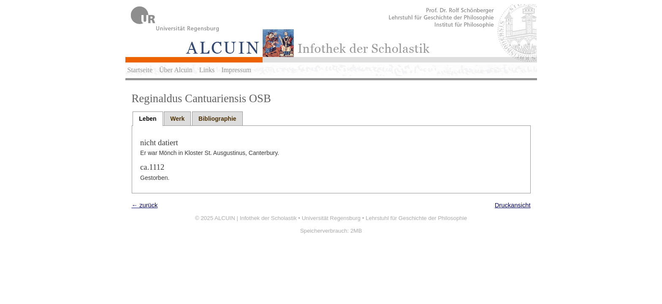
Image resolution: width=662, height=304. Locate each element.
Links (206, 69)
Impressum (236, 69)
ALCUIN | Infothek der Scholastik (255, 218)
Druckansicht (513, 205)
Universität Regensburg (331, 218)
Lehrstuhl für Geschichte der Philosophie (416, 218)
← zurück (145, 205)
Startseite (140, 69)
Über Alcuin (176, 69)
